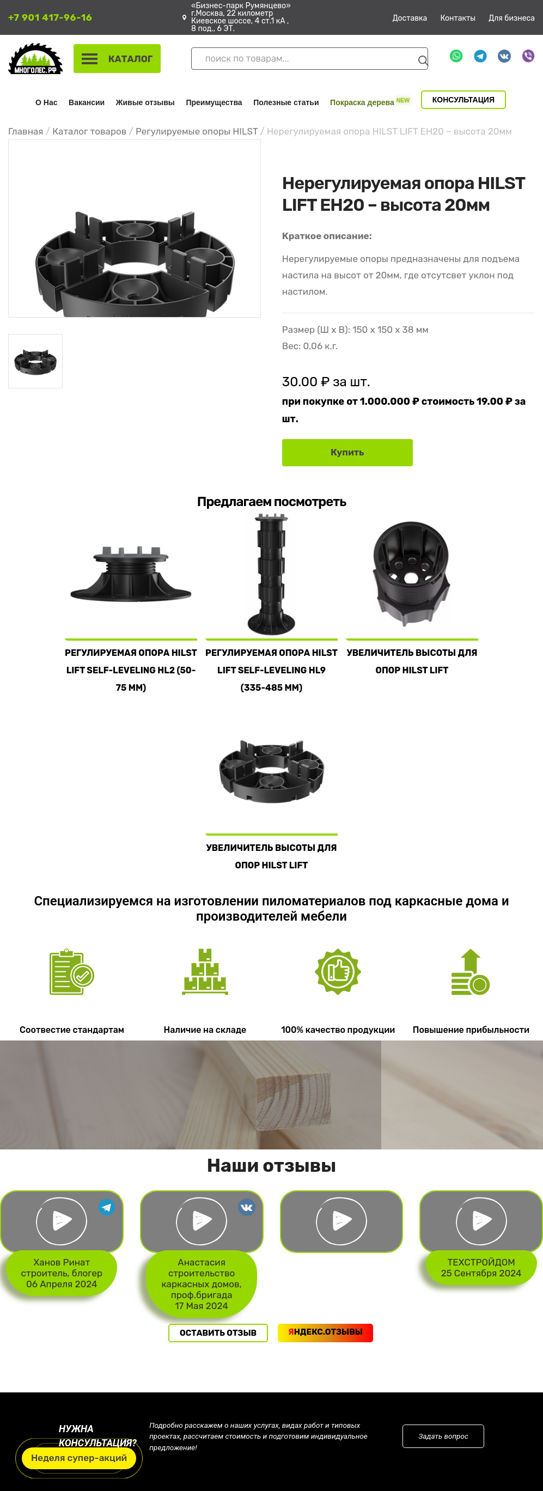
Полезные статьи (286, 102)
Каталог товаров (89, 131)
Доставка (410, 18)
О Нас (46, 102)
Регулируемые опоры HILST (197, 131)
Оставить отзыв (218, 1333)
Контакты (457, 18)
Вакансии (87, 102)
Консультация (463, 99)
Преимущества (214, 102)
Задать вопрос (443, 1436)
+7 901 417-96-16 (50, 17)
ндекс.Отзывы (325, 1332)
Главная (26, 131)
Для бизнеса (512, 18)
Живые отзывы (145, 102)
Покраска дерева (370, 102)
